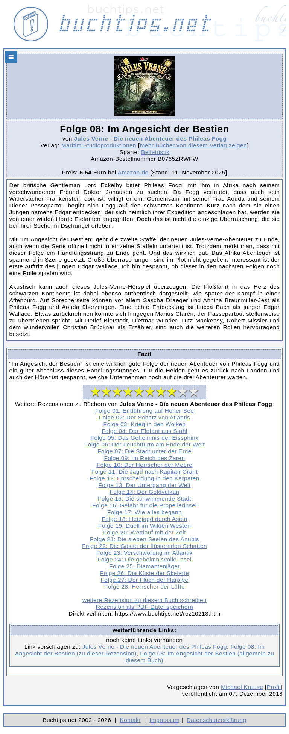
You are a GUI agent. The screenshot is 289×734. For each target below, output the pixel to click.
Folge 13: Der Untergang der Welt (145, 485)
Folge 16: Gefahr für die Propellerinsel (144, 505)
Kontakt (130, 720)
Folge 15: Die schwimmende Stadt (144, 498)
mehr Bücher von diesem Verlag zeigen (193, 145)
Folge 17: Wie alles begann (144, 512)
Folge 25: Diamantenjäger (144, 566)
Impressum (164, 720)
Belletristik (155, 152)
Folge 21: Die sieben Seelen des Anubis (144, 539)
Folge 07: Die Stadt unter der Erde (144, 451)
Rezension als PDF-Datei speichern (144, 607)
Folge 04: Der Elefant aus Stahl (144, 431)
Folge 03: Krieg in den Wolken (144, 424)
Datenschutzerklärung (216, 720)
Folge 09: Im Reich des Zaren (144, 458)
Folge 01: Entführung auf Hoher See (144, 410)
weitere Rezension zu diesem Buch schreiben (144, 600)
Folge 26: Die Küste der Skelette (144, 573)
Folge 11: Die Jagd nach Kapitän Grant (144, 471)
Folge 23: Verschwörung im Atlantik (144, 552)
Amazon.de (133, 172)
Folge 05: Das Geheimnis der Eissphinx (145, 437)
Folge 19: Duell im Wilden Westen (144, 525)
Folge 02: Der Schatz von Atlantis (144, 417)
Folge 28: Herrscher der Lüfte (144, 586)
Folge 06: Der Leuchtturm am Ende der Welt (144, 444)
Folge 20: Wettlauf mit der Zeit (144, 532)
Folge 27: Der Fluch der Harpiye (145, 580)
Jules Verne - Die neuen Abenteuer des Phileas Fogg (150, 138)
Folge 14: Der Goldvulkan (144, 492)
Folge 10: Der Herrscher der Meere (144, 465)
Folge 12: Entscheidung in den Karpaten (144, 478)
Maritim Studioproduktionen (98, 145)
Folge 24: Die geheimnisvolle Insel (144, 559)
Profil (274, 687)
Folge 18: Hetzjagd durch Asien (144, 519)
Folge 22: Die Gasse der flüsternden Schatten (144, 546)
